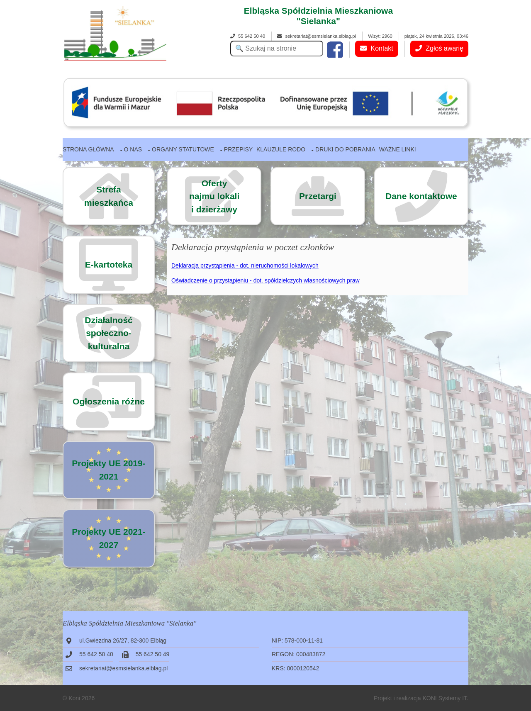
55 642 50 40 (247, 36)
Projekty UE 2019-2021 (108, 469)
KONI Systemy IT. (445, 698)
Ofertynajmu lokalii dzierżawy (214, 196)
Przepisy (238, 149)
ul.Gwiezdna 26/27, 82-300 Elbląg (122, 640)
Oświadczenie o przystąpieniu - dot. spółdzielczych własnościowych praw (265, 280)
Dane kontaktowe (421, 196)
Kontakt (376, 48)
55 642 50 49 (153, 654)
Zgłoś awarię (439, 48)
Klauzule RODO (280, 149)
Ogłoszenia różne (109, 401)
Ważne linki (397, 149)
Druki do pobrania (345, 149)
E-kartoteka (108, 264)
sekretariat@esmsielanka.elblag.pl (316, 36)
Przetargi (317, 196)
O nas (133, 149)
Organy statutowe (183, 149)
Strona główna (88, 149)
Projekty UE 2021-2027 (108, 538)
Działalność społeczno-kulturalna (109, 333)
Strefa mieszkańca (108, 196)
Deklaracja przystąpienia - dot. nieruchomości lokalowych (245, 265)
